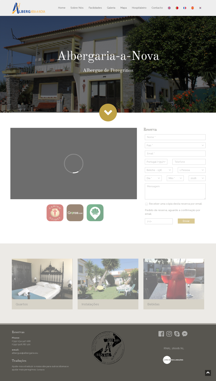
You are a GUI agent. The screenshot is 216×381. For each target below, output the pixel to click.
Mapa (123, 7)
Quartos (22, 306)
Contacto (157, 7)
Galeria (111, 7)
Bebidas (153, 306)
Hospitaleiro (139, 7)
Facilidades (95, 7)
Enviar (187, 221)
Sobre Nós (77, 7)
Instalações (90, 306)
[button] (15, 280)
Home (61, 7)
